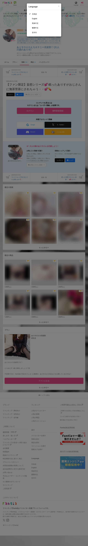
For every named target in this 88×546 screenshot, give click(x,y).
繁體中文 (35, 28)
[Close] (58, 6)
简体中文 (35, 23)
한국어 (34, 32)
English (34, 19)
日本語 (34, 14)
